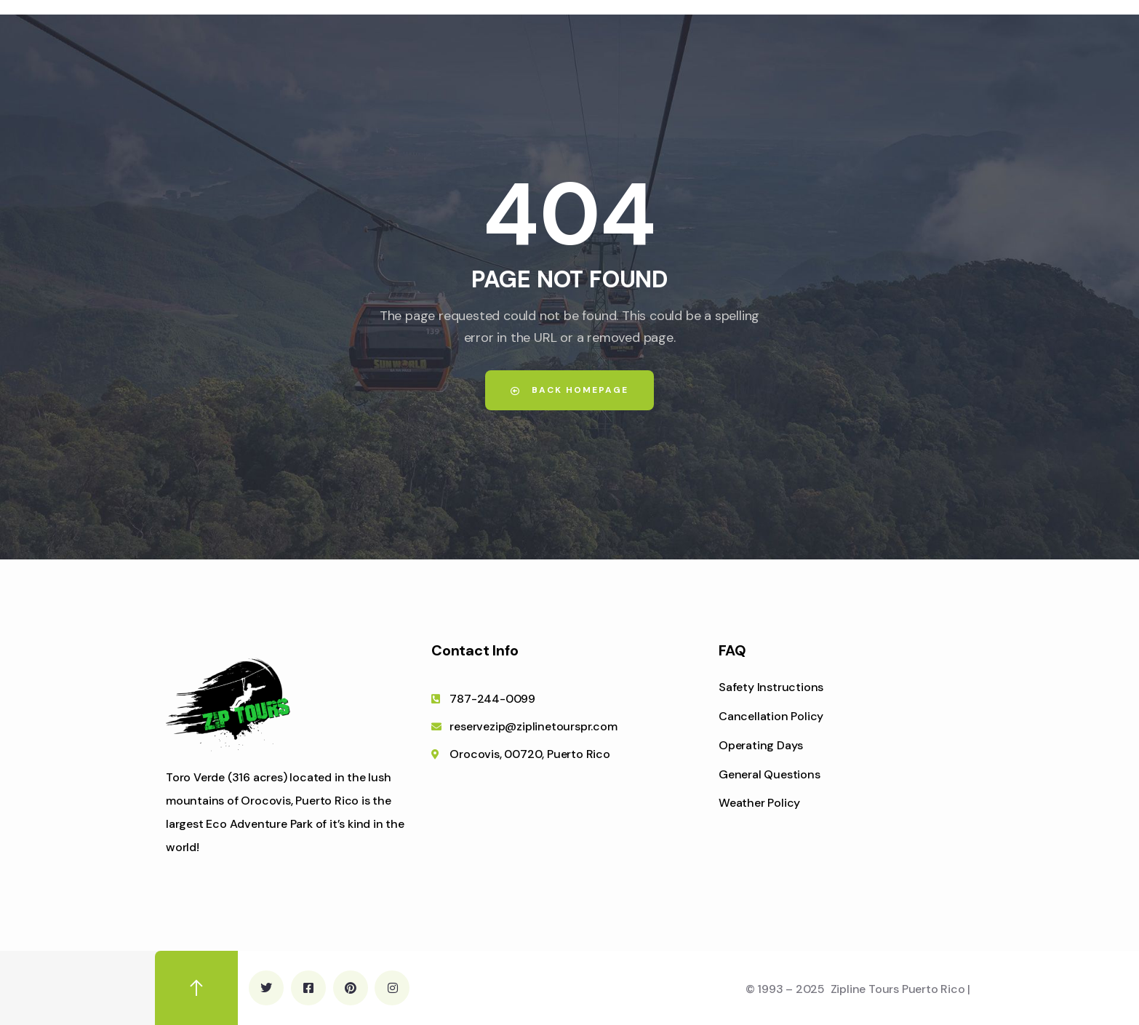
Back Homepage (569, 390)
